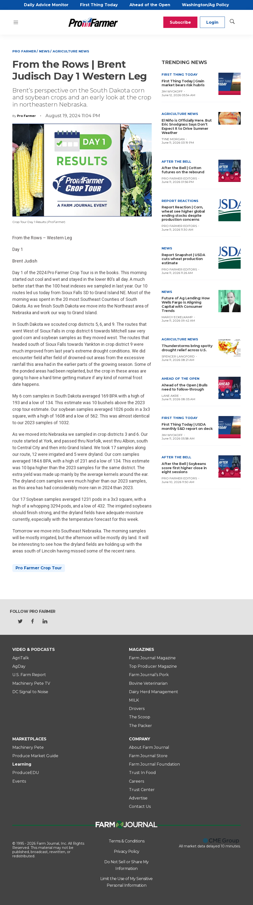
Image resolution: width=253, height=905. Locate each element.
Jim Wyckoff (172, 91)
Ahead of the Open (149, 4)
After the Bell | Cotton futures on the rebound (183, 170)
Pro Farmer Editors (179, 178)
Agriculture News (71, 51)
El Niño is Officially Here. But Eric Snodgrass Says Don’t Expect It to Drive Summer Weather (187, 126)
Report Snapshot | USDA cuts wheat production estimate (183, 259)
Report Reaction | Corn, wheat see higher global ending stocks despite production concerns (183, 213)
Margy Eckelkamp (177, 317)
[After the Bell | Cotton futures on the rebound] (229, 171)
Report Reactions (180, 201)
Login (212, 22)
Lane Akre (170, 395)
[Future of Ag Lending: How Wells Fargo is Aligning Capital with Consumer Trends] (229, 301)
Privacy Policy (126, 851)
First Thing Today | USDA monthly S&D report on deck (187, 426)
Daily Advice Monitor (46, 4)
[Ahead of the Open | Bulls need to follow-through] (229, 388)
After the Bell (176, 161)
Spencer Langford (178, 356)
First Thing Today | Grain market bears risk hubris (183, 83)
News (44, 51)
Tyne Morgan (173, 139)
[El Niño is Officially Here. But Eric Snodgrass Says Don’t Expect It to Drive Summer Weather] (229, 118)
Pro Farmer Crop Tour (39, 568)
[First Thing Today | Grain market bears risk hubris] (229, 84)
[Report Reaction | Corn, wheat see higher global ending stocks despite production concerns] (229, 210)
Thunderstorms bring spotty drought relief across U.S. (187, 348)
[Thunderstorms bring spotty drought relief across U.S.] (229, 348)
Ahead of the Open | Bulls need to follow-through (185, 387)
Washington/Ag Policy (205, 4)
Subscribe (180, 22)
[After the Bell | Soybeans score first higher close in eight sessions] (229, 466)
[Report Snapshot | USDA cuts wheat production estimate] (229, 257)
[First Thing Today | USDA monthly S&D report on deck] (229, 427)
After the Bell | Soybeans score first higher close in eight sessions (184, 468)
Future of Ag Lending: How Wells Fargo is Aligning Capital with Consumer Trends (186, 304)
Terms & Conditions (126, 841)
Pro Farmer (24, 51)
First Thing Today (99, 4)
